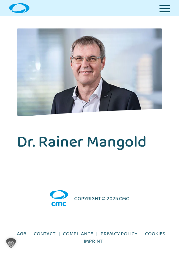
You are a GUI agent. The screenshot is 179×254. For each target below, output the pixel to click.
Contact (44, 235)
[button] (11, 243)
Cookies (155, 235)
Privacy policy (119, 235)
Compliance (78, 235)
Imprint (93, 242)
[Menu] (164, 8)
